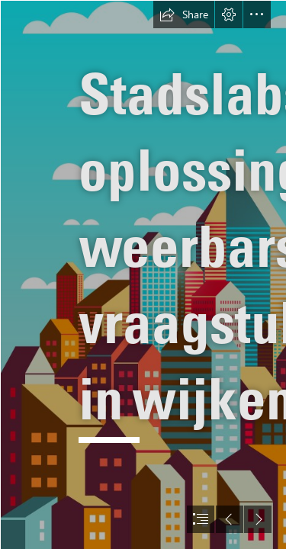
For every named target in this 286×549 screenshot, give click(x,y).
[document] (143, 274)
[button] (183, 14)
